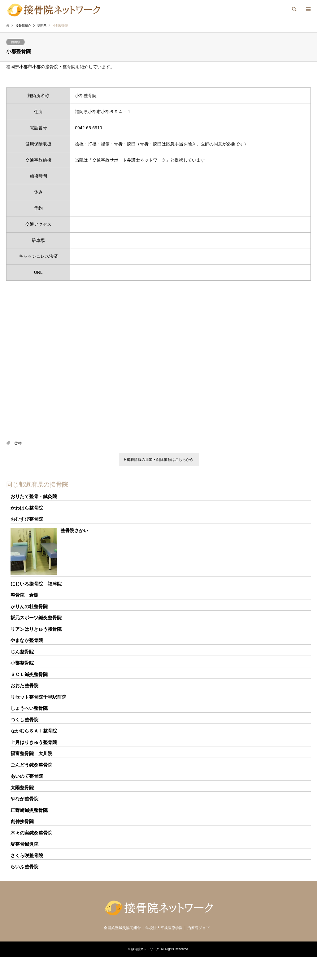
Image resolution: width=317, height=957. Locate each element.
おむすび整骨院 (27, 519)
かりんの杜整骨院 (29, 606)
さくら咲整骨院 (27, 855)
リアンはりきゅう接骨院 (36, 629)
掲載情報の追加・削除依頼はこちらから (158, 459)
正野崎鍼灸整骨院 (29, 810)
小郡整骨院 (22, 662)
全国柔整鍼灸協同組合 (122, 928)
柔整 (18, 443)
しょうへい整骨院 (29, 708)
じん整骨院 (22, 651)
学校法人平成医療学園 (164, 928)
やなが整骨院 (24, 798)
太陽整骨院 (22, 787)
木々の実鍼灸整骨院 (31, 832)
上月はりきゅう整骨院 (34, 742)
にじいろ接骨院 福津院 (36, 583)
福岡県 (15, 42)
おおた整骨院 (24, 685)
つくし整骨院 (24, 719)
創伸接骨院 (22, 821)
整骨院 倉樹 (24, 595)
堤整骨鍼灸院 (24, 844)
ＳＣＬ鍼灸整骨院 (29, 674)
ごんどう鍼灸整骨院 (31, 765)
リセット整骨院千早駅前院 (38, 697)
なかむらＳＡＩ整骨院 (34, 730)
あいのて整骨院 (27, 776)
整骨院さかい (74, 530)
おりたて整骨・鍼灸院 (34, 496)
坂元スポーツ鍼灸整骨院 (36, 617)
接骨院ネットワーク (145, 949)
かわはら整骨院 (27, 507)
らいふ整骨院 (24, 866)
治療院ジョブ (198, 928)
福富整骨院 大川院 (31, 753)
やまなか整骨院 (27, 640)
